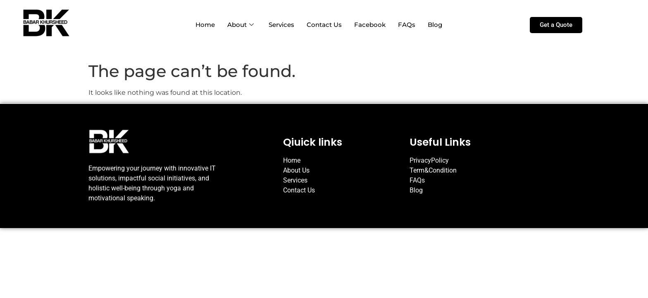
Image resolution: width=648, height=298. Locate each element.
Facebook (370, 25)
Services (281, 25)
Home (205, 25)
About (240, 25)
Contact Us (324, 25)
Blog (435, 25)
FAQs (406, 25)
